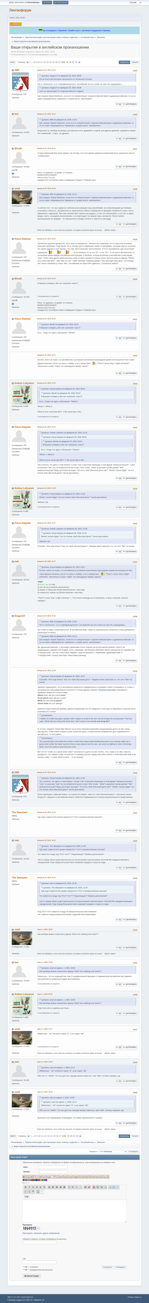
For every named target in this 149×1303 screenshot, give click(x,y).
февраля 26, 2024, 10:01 (46, 355)
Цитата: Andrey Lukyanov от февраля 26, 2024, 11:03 (64, 433)
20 (70, 62)
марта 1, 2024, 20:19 (44, 994)
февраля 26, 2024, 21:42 (46, 616)
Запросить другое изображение (46, 1233)
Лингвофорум (20, 10)
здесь (78, 30)
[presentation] (45, 1251)
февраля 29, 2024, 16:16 (46, 840)
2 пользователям (43, 507)
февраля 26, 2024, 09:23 (46, 278)
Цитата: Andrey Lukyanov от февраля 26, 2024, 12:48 (64, 529)
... (32, 62)
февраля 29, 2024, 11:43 (46, 812)
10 (38, 62)
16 (56, 62)
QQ (118, 104)
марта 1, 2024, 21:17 (44, 1029)
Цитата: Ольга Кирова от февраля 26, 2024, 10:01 (63, 567)
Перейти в (93, 1152)
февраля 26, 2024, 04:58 (46, 188)
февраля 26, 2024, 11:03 (46, 383)
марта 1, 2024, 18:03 (44, 929)
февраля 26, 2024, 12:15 (46, 427)
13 (47, 62)
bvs (17, 114)
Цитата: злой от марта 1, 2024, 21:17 (58, 1068)
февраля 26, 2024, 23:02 (46, 772)
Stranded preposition (107, 690)
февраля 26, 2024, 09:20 (46, 239)
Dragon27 (20, 616)
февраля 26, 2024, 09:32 (46, 319)
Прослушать (28, 1233)
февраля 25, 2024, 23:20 (46, 114)
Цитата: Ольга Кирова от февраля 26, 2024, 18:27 (63, 676)
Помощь (131, 1297)
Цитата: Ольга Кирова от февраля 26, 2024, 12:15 (63, 494)
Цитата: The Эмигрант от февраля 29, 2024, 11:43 (63, 846)
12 (44, 62)
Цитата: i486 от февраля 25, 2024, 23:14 (59, 120)
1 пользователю (43, 296)
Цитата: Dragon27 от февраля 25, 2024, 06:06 (61, 76)
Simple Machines (27, 1297)
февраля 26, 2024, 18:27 (46, 523)
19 (67, 62)
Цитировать (129, 104)
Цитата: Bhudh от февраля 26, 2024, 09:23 (59, 324)
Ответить (124, 62)
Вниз (12, 62)
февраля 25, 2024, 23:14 (46, 70)
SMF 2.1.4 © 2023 (13, 1297)
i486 (17, 70)
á (23, 1183)
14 (50, 62)
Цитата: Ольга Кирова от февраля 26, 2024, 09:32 (63, 389)
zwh (17, 561)
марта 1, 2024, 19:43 (44, 962)
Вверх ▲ (138, 1297)
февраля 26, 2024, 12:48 (46, 488)
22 (76, 62)
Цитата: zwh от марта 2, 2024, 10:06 (57, 1098)
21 (73, 62)
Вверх (13, 1136)
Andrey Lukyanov (24, 383)
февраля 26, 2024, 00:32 (46, 148)
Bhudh (18, 148)
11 (41, 62)
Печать (135, 62)
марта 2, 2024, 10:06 (44, 1062)
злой (17, 188)
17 (59, 62)
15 (53, 62)
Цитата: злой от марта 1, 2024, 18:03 (58, 968)
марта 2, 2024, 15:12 (44, 1092)
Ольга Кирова (23, 239)
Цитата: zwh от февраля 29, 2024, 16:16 (59, 883)
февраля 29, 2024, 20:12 (46, 877)
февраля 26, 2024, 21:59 (46, 670)
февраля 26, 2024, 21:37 (46, 561)
